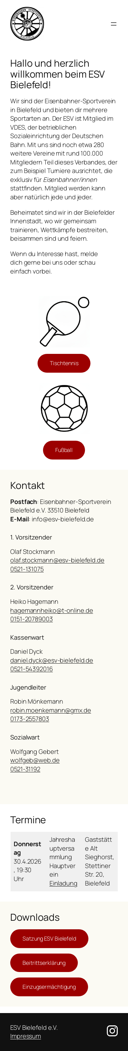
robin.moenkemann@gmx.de (50, 710)
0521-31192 (25, 769)
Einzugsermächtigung (49, 986)
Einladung (63, 883)
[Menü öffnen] (114, 24)
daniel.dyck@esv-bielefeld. (48, 660)
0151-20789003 (31, 619)
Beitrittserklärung (44, 963)
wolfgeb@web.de (35, 760)
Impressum (25, 1036)
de (89, 660)
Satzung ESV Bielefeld (49, 938)
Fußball (64, 450)
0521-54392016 (31, 669)
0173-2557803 (29, 719)
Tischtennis (64, 363)
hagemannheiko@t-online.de (51, 610)
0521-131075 (27, 569)
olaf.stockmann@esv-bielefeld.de (57, 560)
